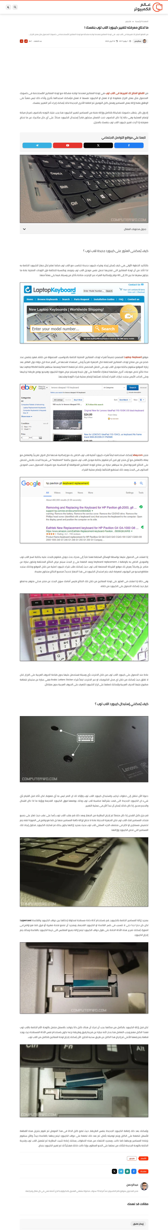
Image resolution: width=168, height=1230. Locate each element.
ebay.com (138, 455)
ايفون (46, 7)
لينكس (71, 7)
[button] (133, 1171)
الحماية (81, 7)
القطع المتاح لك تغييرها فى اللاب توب (125, 93)
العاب (63, 7)
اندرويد (54, 7)
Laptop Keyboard (133, 357)
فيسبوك (91, 7)
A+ (26, 41)
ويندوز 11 (102, 7)
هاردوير (27, 7)
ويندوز (112, 7)
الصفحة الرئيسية (141, 21)
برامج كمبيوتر (124, 7)
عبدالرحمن (137, 41)
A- (21, 41)
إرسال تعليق (138, 1224)
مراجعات (37, 7)
